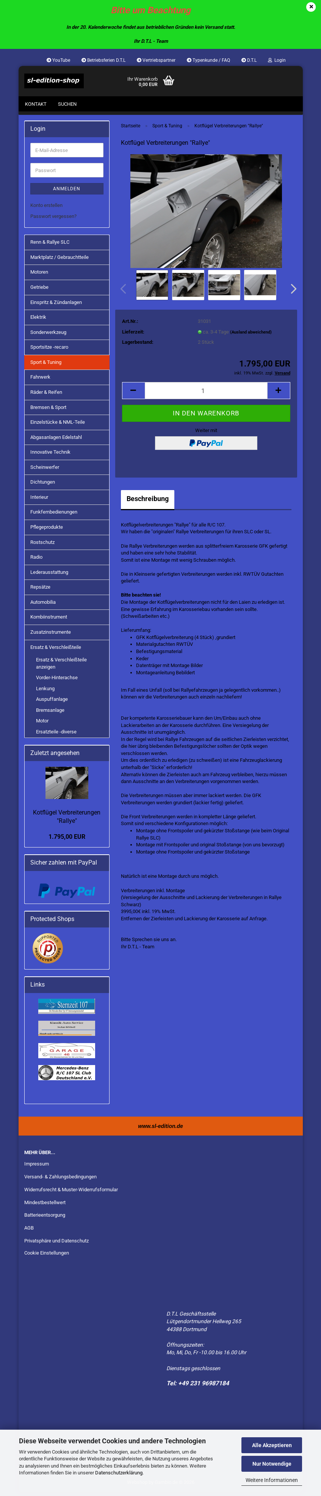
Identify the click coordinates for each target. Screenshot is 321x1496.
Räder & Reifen (46, 396)
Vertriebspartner (156, 60)
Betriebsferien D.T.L (103, 60)
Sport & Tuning (45, 366)
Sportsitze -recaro (49, 351)
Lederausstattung (49, 576)
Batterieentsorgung (44, 1219)
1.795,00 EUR (67, 840)
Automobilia (43, 606)
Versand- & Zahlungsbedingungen (60, 1180)
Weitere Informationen (272, 1480)
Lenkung (45, 692)
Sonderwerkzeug (48, 336)
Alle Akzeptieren (272, 1445)
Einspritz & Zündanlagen (56, 306)
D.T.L (249, 60)
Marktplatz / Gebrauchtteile (59, 261)
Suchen (67, 104)
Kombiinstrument (48, 621)
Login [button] (277, 60)
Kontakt (36, 104)
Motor (42, 725)
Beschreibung (148, 502)
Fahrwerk (40, 381)
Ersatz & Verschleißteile (55, 651)
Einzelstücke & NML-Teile (57, 426)
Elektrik (38, 321)
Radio (36, 561)
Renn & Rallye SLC (49, 246)
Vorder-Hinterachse (57, 681)
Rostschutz (42, 546)
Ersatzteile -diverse (56, 735)
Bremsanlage (50, 714)
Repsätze (40, 591)
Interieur (39, 501)
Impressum (36, 1167)
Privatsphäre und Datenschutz (56, 1244)
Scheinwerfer (44, 471)
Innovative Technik (50, 456)
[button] (291, 292)
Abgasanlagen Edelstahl (56, 441)
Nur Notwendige (271, 1464)
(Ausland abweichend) (251, 336)
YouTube (58, 60)
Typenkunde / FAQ (208, 60)
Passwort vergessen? (53, 220)
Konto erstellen (46, 209)
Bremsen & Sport (48, 411)
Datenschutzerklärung (118, 1473)
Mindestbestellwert (45, 1206)
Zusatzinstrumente (50, 636)
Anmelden (66, 192)
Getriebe (39, 291)
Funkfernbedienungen (53, 516)
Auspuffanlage (52, 703)
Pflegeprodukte (46, 531)
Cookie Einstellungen (46, 1256)
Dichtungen (42, 486)
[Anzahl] (206, 394)
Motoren (39, 276)
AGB (29, 1231)
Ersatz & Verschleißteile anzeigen (61, 667)
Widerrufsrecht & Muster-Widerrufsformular (71, 1193)
